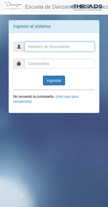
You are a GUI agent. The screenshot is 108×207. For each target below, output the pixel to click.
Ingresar (54, 80)
